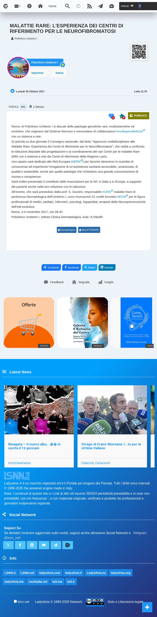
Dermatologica (66, 230)
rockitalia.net (38, 581)
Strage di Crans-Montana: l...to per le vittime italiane (111, 446)
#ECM (121, 196)
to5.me (57, 581)
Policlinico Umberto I (44, 62)
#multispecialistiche (129, 131)
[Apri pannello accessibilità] (29, 6)
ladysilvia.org (120, 573)
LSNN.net (27, 573)
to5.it (71, 581)
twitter (89, 267)
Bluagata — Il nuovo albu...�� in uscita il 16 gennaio (34, 446)
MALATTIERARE (89, 230)
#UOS (106, 191)
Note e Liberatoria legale (125, 602)
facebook (71, 267)
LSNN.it (10, 573)
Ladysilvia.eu (96, 573)
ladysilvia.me (14, 581)
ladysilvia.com (49, 573)
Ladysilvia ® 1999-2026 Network (58, 602)
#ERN (76, 161)
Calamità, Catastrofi (95, 463)
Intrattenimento (19, 463)
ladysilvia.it (73, 573)
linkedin (107, 267)
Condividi (51, 267)
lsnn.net (21, 602)
